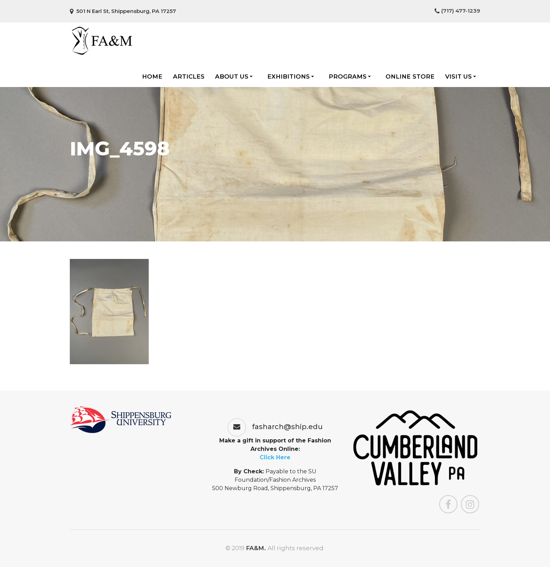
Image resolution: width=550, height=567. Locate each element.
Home (152, 76)
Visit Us (460, 76)
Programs (350, 76)
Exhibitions (290, 76)
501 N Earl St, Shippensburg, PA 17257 (123, 11)
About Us (234, 76)
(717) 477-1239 (457, 10)
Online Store (410, 76)
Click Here (275, 457)
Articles (188, 76)
